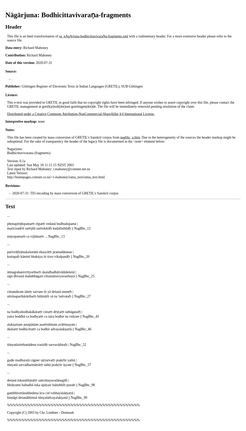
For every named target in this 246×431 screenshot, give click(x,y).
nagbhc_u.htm (130, 137)
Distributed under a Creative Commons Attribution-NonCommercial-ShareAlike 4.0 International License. (81, 114)
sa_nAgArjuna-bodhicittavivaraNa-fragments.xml (93, 36)
